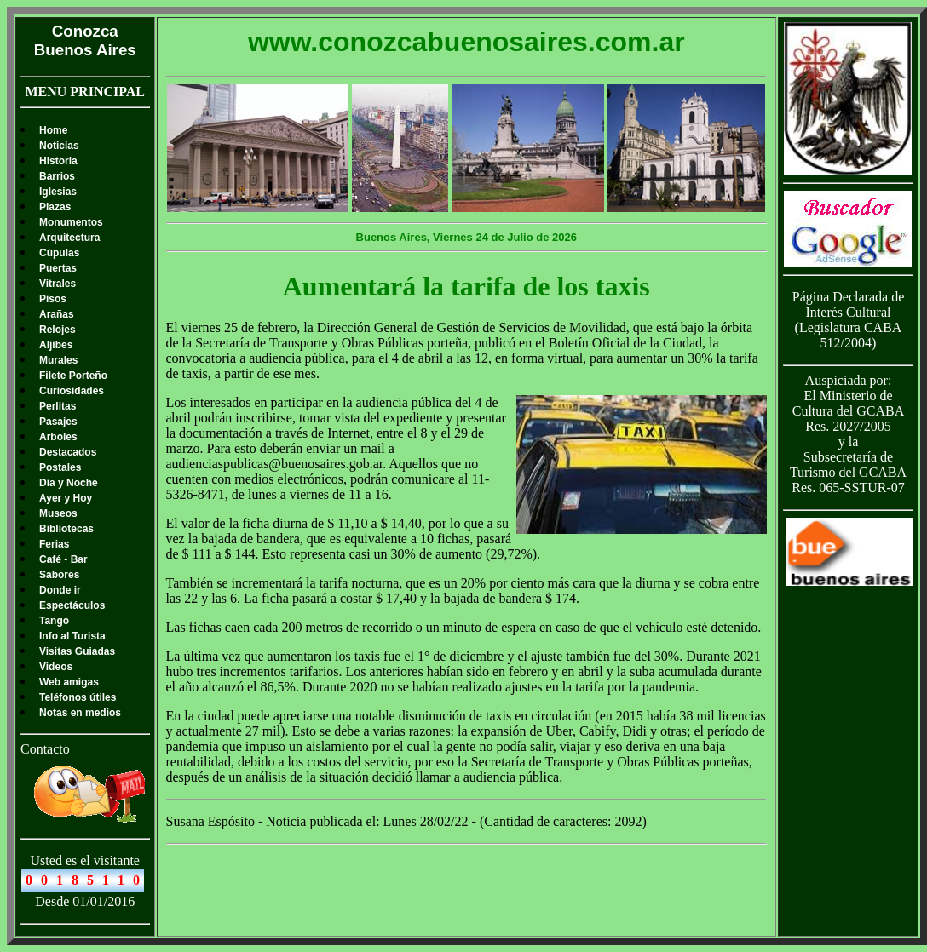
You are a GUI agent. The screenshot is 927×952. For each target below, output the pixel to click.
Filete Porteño (73, 375)
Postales (60, 467)
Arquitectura (69, 238)
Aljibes (55, 345)
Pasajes (58, 421)
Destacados (67, 452)
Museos (58, 513)
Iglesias (58, 192)
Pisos (52, 299)
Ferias (54, 544)
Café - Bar (63, 559)
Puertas (58, 268)
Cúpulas (59, 253)
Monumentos (71, 222)
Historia (58, 161)
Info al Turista (72, 636)
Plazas (55, 207)
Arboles (58, 437)
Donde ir (60, 590)
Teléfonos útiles (77, 697)
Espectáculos (72, 605)
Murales (58, 360)
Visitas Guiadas (77, 651)
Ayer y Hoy (65, 498)
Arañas (56, 314)
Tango (54, 621)
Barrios (57, 176)
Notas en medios (80, 713)
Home (53, 130)
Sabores (59, 575)
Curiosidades (71, 391)
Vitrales (57, 284)
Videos (55, 667)
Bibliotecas (66, 529)
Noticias (59, 146)
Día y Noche (68, 483)
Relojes (57, 329)
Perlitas (57, 406)
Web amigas (69, 682)
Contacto (45, 749)
